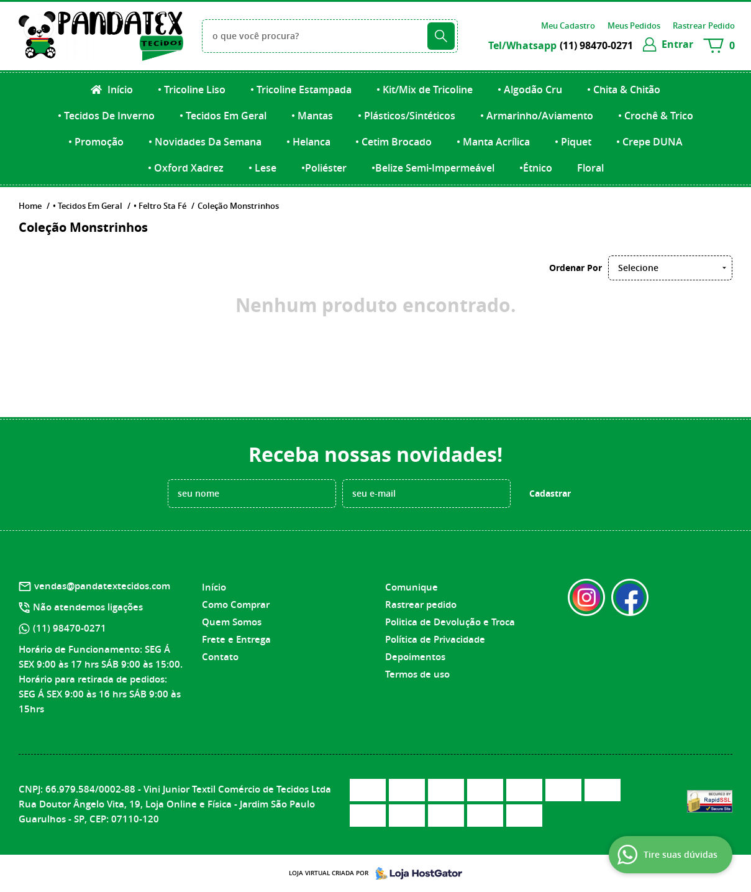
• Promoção (96, 142)
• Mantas (312, 115)
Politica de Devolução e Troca (450, 621)
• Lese (262, 168)
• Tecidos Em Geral (223, 115)
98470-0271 (596, 45)
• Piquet (573, 142)
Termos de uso (417, 674)
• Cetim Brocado (393, 142)
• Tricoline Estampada (301, 89)
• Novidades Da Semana (205, 142)
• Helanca (308, 142)
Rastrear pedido (421, 604)
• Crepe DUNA (649, 142)
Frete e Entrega (236, 639)
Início (119, 89)
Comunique (411, 587)
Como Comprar (236, 604)
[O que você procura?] (441, 36)
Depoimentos (415, 656)
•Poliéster (324, 168)
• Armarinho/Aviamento (536, 115)
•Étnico (535, 168)
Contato (220, 656)
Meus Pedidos (634, 25)
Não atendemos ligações (88, 607)
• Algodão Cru (530, 89)
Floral (590, 168)
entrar (677, 44)
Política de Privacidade (435, 639)
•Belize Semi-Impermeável (432, 168)
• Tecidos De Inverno (106, 115)
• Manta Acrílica (493, 142)
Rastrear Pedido (704, 25)
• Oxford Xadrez (186, 168)
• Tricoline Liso (191, 89)
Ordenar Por (575, 268)
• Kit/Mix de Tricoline (424, 89)
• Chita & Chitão (623, 89)
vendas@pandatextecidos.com (102, 585)
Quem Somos (232, 621)
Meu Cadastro (568, 25)
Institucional (234, 565)
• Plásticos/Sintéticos (406, 115)
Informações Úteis (430, 565)
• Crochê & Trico (655, 115)
